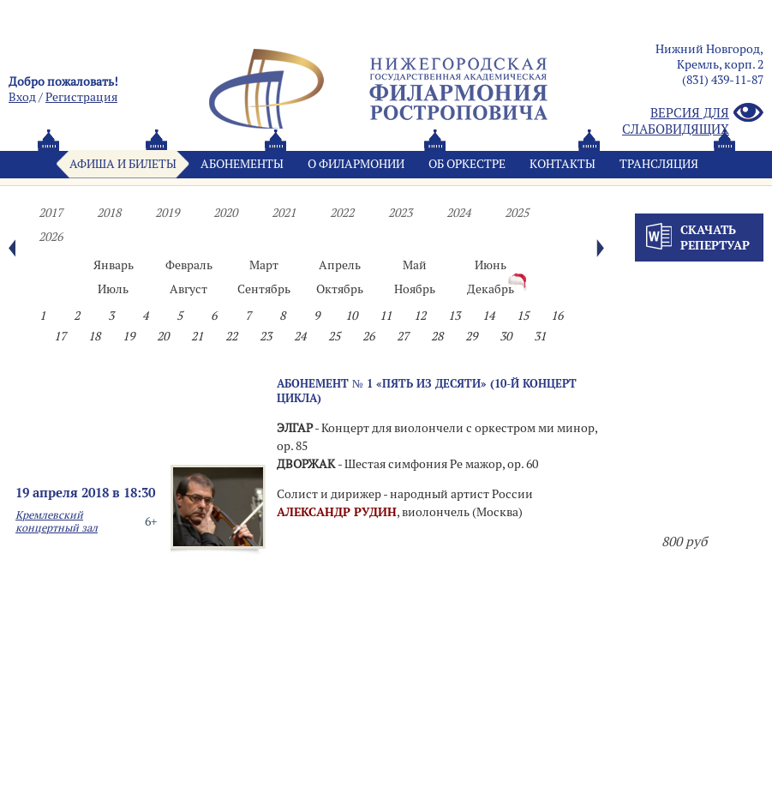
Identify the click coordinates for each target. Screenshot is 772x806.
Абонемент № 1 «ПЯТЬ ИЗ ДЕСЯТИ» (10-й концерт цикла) (427, 391)
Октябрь (339, 289)
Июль (113, 289)
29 (471, 336)
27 (403, 336)
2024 (458, 212)
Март (263, 265)
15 (523, 315)
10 (351, 315)
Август (188, 289)
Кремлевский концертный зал (56, 521)
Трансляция (658, 163)
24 (300, 336)
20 (163, 336)
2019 (167, 212)
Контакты (562, 163)
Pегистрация (81, 97)
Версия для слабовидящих (692, 121)
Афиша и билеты (123, 163)
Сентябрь (263, 289)
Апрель (340, 265)
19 (129, 336)
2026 (51, 236)
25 (334, 336)
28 (437, 336)
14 (488, 315)
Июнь (490, 265)
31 (540, 336)
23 (266, 336)
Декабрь (490, 289)
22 (231, 336)
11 (386, 315)
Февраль (188, 265)
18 (94, 336)
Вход (22, 97)
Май (415, 265)
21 (197, 336)
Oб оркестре (467, 163)
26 (368, 336)
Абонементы (242, 163)
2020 (225, 212)
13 (454, 315)
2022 (342, 212)
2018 (109, 212)
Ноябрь (414, 289)
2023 (400, 212)
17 (60, 336)
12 (420, 315)
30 (506, 336)
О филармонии (356, 163)
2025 (517, 212)
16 (557, 315)
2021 (284, 212)
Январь (113, 265)
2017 (51, 212)
